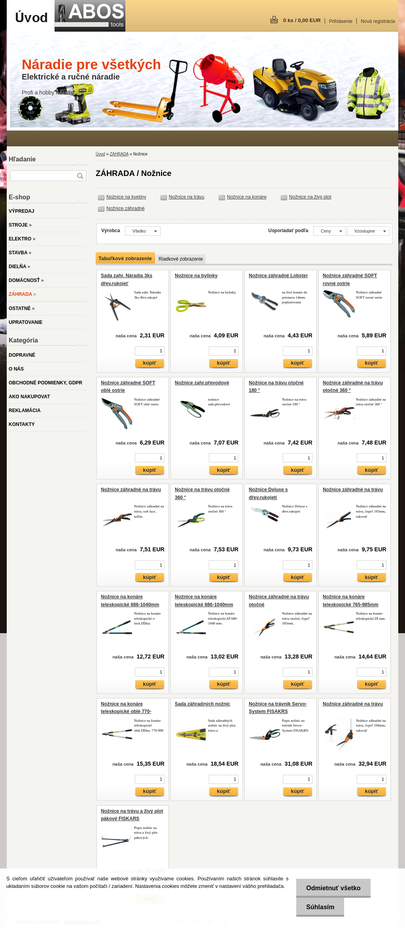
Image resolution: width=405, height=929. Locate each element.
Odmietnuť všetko (333, 888)
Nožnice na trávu (186, 197)
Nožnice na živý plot (310, 197)
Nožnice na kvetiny (126, 197)
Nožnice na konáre (247, 197)
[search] (80, 176)
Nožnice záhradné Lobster (278, 275)
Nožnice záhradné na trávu (131, 489)
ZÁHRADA (119, 154)
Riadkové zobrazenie (181, 259)
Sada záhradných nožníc (202, 704)
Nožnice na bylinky (196, 275)
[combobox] (329, 231)
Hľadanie (22, 159)
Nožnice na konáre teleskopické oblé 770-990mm (126, 711)
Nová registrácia (378, 21)
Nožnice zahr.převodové (202, 383)
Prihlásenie (340, 21)
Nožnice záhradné (125, 208)
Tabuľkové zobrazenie (125, 258)
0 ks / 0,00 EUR (302, 20)
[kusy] (150, 351)
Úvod (100, 154)
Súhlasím (320, 907)
